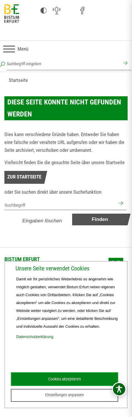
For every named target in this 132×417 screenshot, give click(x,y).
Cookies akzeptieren (64, 379)
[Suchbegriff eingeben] (62, 63)
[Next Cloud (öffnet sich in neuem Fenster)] (121, 10)
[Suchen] (124, 63)
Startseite (18, 80)
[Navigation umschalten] (16, 49)
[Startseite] (11, 13)
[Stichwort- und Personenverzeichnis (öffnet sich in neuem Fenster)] (108, 11)
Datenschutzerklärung (34, 336)
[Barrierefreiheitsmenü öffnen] (119, 389)
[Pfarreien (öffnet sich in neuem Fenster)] (95, 10)
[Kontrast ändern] (43, 10)
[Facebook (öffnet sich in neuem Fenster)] (82, 10)
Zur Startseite (24, 177)
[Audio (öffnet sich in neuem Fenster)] (56, 10)
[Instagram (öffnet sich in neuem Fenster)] (69, 10)
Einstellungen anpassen (64, 394)
